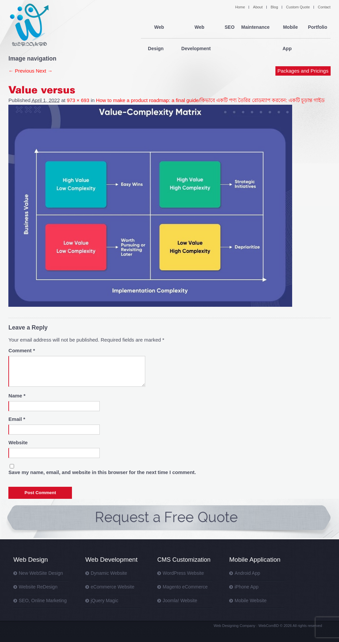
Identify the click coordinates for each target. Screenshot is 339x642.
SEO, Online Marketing (43, 600)
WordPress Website (183, 573)
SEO (230, 27)
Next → (44, 71)
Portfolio (317, 27)
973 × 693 (78, 100)
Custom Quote (298, 7)
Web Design (157, 27)
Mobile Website (250, 600)
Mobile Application (254, 559)
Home (240, 7)
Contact (324, 7)
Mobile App (288, 27)
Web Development (197, 27)
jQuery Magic (104, 600)
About (258, 7)
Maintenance (255, 27)
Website (17, 442)
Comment (21, 350)
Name (16, 395)
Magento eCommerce (185, 586)
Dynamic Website (109, 573)
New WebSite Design (41, 573)
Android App (247, 573)
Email (16, 419)
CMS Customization (183, 559)
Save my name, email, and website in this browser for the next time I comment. (102, 472)
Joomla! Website (180, 600)
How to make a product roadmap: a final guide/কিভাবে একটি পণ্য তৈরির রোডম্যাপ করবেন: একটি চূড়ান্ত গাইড (210, 100)
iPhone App (247, 586)
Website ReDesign (38, 586)
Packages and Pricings (303, 49)
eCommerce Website (112, 586)
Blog (274, 7)
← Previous (21, 71)
